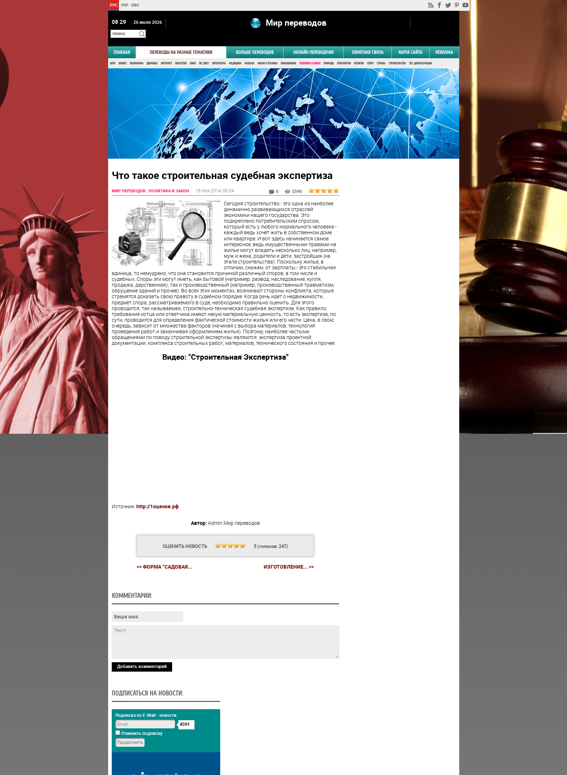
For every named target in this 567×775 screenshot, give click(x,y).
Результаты (397, 370)
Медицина (235, 53)
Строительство (397, 53)
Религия (359, 53)
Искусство (181, 53)
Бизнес (123, 53)
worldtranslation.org (387, 738)
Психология (344, 53)
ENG (135, 5)
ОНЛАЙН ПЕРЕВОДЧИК (313, 42)
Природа (329, 53)
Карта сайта (410, 42)
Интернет (166, 53)
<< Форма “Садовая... (161, 562)
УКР (124, 5)
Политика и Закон (309, 53)
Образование (288, 53)
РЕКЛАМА (444, 42)
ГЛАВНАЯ (122, 42)
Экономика (136, 53)
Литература (219, 53)
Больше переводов (255, 42)
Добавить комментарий (142, 712)
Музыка (249, 53)
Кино (193, 53)
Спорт (370, 53)
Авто (112, 53)
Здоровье (152, 53)
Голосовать (398, 358)
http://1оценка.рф (157, 502)
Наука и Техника (267, 53)
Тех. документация (420, 53)
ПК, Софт (204, 53)
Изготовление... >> (286, 562)
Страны (381, 53)
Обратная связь (367, 42)
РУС (113, 5)
